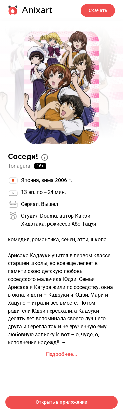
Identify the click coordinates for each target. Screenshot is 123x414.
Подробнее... (61, 354)
